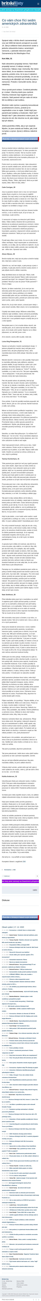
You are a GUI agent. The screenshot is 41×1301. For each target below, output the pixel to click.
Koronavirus (7, 869)
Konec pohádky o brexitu (16, 1048)
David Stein (12, 1008)
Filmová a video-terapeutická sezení (19, 979)
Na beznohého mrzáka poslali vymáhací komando (23, 972)
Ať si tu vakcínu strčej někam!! (17, 1175)
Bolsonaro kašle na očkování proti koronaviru (22, 1192)
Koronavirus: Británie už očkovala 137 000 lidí (22, 1013)
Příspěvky (19, 1287)
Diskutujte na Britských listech (27, 1038)
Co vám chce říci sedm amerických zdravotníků (22, 1173)
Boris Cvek (12, 1153)
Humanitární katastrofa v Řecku (18, 959)
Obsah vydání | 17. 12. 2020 (13, 927)
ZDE (24, 861)
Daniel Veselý (13, 935)
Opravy (4, 1285)
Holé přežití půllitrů (22, 1205)
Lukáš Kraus (12, 1205)
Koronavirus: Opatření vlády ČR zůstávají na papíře (23, 1067)
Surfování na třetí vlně (25, 1259)
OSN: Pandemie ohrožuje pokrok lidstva (20, 1134)
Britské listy (16, 4)
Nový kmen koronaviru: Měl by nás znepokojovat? (23, 1055)
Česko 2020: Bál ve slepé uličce (26, 1212)
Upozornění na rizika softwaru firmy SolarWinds (22, 1146)
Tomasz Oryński (13, 940)
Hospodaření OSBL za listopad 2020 (19, 945)
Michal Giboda (13, 1239)
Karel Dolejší (13, 1026)
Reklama (4, 1287)
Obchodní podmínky (7, 1288)
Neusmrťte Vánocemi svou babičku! (19, 952)
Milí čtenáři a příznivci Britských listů (18, 1006)
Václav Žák (12, 1178)
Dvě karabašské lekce (23, 1026)
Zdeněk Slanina (13, 1021)
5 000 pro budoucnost (26, 969)
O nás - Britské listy (7, 1281)
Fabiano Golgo (13, 1033)
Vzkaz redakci (20, 1283)
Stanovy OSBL (20, 1281)
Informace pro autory (22, 1285)
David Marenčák (13, 1259)
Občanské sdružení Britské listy (20, 1294)
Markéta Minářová (14, 996)
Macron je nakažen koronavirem (18, 962)
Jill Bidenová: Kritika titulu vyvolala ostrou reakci (23, 1210)
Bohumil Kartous (14, 964)
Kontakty (4, 1283)
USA (14, 869)
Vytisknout (6, 876)
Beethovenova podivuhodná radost (26, 1153)
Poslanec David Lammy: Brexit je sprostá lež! (22, 1040)
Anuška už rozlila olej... (25, 1165)
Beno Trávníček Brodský (16, 991)
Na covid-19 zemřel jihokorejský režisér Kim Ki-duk (23, 1207)
